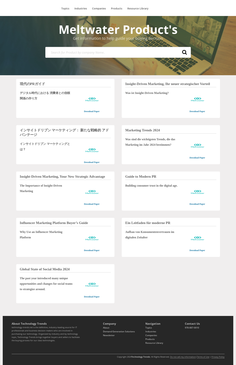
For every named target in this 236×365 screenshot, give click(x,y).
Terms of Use (203, 356)
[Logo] (22, 6)
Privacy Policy (218, 356)
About (106, 327)
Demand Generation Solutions (119, 331)
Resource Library (137, 8)
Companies (99, 8)
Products (116, 8)
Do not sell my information (183, 356)
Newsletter (109, 335)
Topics (65, 8)
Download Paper (92, 111)
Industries (80, 8)
